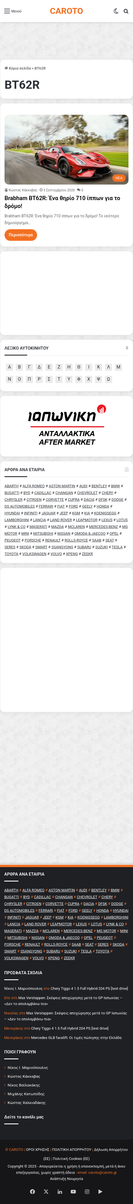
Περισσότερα (21, 235)
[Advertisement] (66, 639)
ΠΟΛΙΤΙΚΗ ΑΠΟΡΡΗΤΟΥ (71, 1149)
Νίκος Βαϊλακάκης (24, 1085)
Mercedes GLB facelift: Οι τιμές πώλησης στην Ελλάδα (76, 1038)
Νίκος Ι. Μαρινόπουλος (28, 1067)
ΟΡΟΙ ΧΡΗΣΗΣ (38, 1149)
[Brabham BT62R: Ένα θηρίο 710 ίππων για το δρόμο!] (66, 150)
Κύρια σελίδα (18, 68)
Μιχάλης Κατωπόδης (26, 1094)
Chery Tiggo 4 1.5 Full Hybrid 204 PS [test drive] (89, 988)
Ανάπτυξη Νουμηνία (66, 1179)
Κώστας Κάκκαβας (23, 190)
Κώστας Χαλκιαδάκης (27, 1102)
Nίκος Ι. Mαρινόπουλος (23, 988)
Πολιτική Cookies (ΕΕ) (71, 1159)
